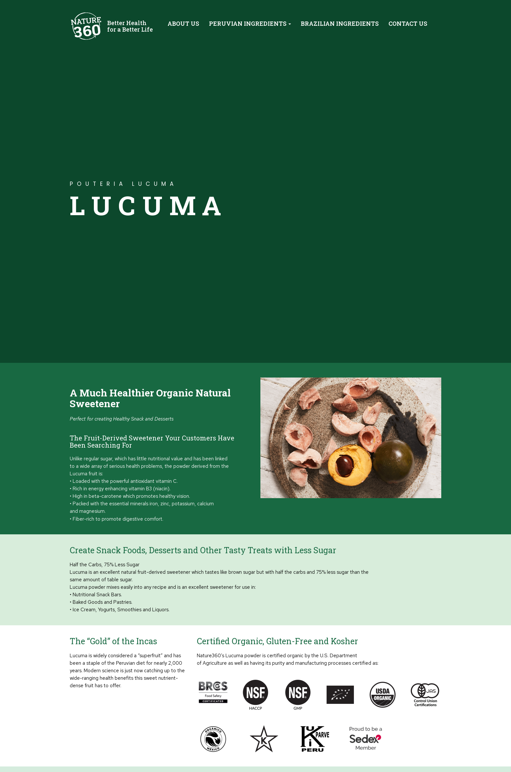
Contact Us (407, 23)
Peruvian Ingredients (250, 23)
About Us (183, 23)
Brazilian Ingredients (340, 23)
